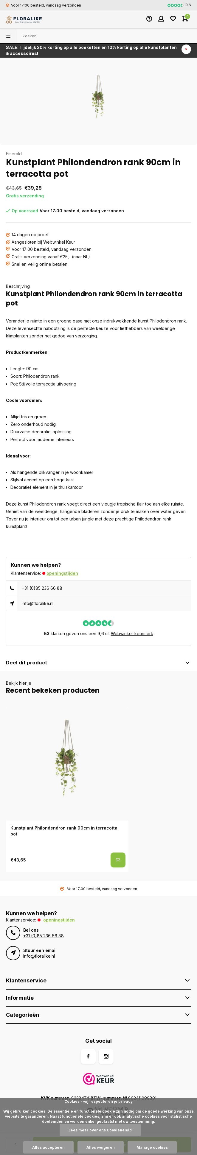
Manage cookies (152, 1147)
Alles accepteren (48, 1147)
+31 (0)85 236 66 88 (42, 588)
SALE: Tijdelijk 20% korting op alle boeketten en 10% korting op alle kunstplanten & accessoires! (91, 50)
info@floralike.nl (37, 603)
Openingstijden (62, 573)
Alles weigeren (100, 1147)
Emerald (14, 153)
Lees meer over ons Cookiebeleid (100, 1130)
